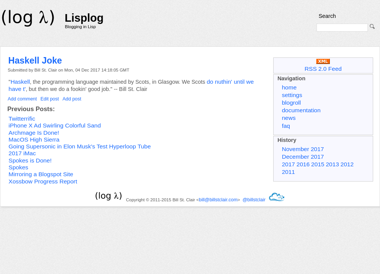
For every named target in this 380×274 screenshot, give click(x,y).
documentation (301, 110)
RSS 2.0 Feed (323, 65)
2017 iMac (22, 153)
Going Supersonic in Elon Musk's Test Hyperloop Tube (80, 146)
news (289, 118)
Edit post (50, 99)
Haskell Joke (35, 60)
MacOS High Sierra (34, 139)
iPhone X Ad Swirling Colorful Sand (55, 125)
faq (286, 126)
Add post (72, 99)
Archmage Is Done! (34, 132)
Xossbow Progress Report (43, 181)
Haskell (20, 81)
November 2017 (303, 149)
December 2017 (303, 156)
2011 (288, 172)
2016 (303, 164)
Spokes (18, 167)
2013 (332, 164)
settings (292, 95)
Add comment (22, 99)
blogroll (291, 102)
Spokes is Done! (30, 160)
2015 (318, 164)
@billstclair (253, 199)
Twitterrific (22, 118)
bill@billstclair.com (218, 199)
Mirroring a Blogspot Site (41, 174)
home (289, 87)
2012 (347, 164)
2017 (288, 164)
